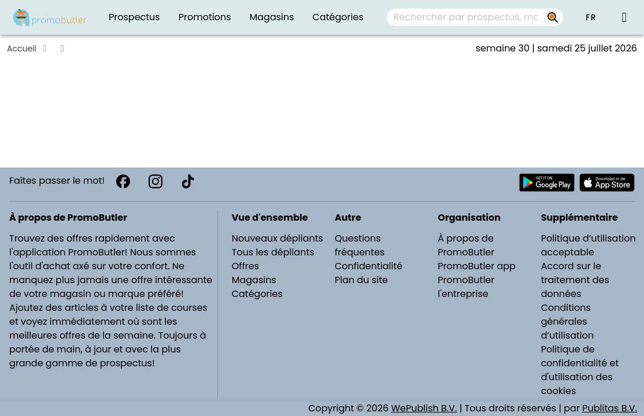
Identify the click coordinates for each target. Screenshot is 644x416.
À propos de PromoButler (466, 245)
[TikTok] (187, 181)
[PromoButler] (49, 17)
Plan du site (361, 280)
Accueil (21, 48)
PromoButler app (477, 266)
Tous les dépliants (273, 252)
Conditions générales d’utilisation (567, 321)
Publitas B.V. (609, 408)
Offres (245, 266)
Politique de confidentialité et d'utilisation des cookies (580, 370)
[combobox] (475, 17)
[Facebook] (123, 181)
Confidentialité (368, 266)
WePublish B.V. (424, 408)
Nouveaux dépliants (277, 238)
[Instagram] (155, 181)
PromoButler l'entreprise (466, 286)
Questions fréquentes (359, 245)
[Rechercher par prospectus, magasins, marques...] (552, 17)
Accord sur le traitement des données (575, 279)
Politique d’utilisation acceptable (588, 245)
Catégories (257, 293)
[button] (590, 17)
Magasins (254, 280)
